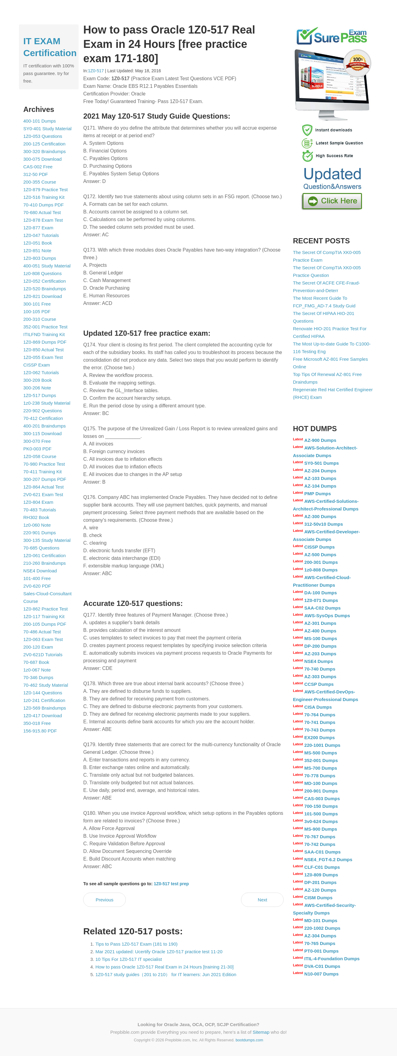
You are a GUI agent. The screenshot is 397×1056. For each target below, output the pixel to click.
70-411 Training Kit (42, 471)
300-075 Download (42, 159)
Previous (104, 899)
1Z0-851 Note (37, 250)
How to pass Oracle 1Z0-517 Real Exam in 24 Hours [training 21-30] (164, 966)
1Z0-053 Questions (42, 136)
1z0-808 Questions (42, 273)
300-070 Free (37, 441)
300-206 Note (37, 387)
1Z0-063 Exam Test (43, 639)
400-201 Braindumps (44, 425)
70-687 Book (36, 662)
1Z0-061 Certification (44, 555)
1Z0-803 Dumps (39, 258)
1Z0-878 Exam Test (43, 220)
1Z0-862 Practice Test (45, 608)
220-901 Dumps (39, 532)
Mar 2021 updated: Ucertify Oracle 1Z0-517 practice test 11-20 (158, 951)
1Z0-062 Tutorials (41, 372)
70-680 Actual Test (42, 212)
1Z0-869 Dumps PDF (45, 342)
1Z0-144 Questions (42, 692)
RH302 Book (36, 517)
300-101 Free (37, 303)
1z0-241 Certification (44, 700)
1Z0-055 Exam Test (43, 357)
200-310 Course (39, 319)
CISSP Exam (36, 364)
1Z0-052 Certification (44, 281)
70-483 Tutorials (39, 509)
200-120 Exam (38, 647)
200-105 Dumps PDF (44, 624)
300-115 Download (42, 433)
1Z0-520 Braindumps (44, 288)
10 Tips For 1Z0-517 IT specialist (128, 959)
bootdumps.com (249, 1040)
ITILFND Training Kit (44, 334)
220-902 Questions (42, 410)
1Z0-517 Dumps (39, 395)
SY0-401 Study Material (47, 128)
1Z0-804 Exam (38, 502)
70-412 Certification (43, 418)
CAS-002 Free (38, 166)
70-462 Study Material (45, 685)
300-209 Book (37, 380)
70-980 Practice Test (44, 464)
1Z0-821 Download (42, 296)
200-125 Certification (44, 143)
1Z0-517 (96, 70)
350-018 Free (37, 723)
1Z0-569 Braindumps (44, 708)
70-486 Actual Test (42, 631)
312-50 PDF (35, 174)
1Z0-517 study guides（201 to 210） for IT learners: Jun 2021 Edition (165, 974)
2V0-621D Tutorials (42, 654)
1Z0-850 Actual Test (43, 349)
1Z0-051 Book (37, 242)
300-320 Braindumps (44, 151)
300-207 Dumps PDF (44, 479)
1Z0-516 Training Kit (44, 197)
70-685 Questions (41, 547)
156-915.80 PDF (40, 730)
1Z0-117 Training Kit (44, 616)
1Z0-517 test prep (171, 883)
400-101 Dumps (39, 120)
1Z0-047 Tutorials (41, 235)
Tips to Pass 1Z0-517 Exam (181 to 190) (136, 944)
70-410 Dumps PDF (43, 204)
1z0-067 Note (37, 669)
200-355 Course (39, 181)
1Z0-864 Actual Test (43, 486)
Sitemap (261, 1032)
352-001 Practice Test (45, 326)
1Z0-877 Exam (38, 227)
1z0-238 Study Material (46, 403)
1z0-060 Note (37, 525)
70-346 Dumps (38, 677)
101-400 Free (37, 578)
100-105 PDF (37, 311)
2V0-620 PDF (37, 586)
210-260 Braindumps (44, 563)
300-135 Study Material (47, 540)
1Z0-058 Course (39, 456)
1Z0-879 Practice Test (45, 189)
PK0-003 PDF (37, 448)
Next (262, 899)
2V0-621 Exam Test (43, 494)
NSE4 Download (40, 570)
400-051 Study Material (47, 265)
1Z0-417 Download (42, 715)
